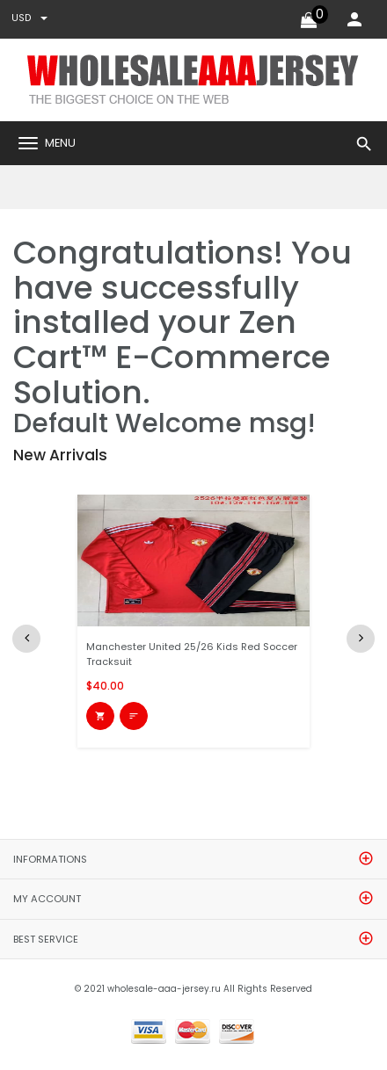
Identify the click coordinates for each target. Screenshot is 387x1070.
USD (29, 18)
